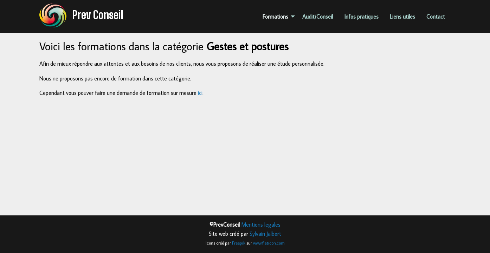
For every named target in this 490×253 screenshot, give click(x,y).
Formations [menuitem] (275, 16)
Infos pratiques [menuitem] (361, 16)
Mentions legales (261, 224)
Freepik (238, 243)
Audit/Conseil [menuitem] (317, 16)
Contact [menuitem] (435, 16)
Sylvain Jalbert (265, 233)
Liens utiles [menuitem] (402, 16)
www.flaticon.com (269, 243)
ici (200, 92)
